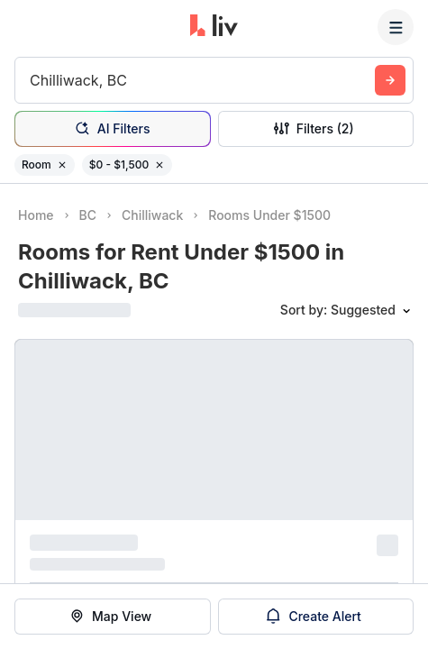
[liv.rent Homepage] (214, 27)
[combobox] (32, 80)
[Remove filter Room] (62, 165)
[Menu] (396, 27)
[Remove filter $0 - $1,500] (159, 165)
